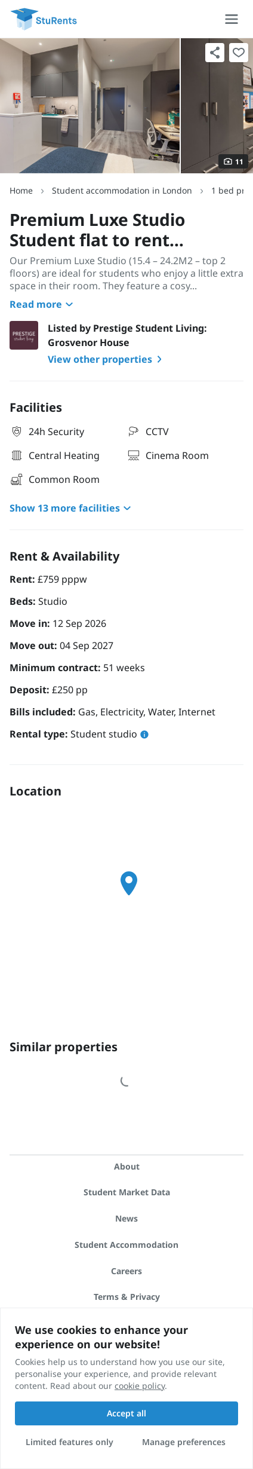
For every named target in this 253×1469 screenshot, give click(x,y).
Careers (126, 1271)
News (126, 1218)
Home (21, 190)
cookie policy (140, 1385)
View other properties (107, 359)
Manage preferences (184, 1441)
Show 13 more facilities (72, 508)
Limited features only (69, 1441)
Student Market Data (127, 1192)
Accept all (126, 1413)
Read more (43, 304)
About (127, 1166)
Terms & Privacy (127, 1296)
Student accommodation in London (122, 190)
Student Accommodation (126, 1244)
